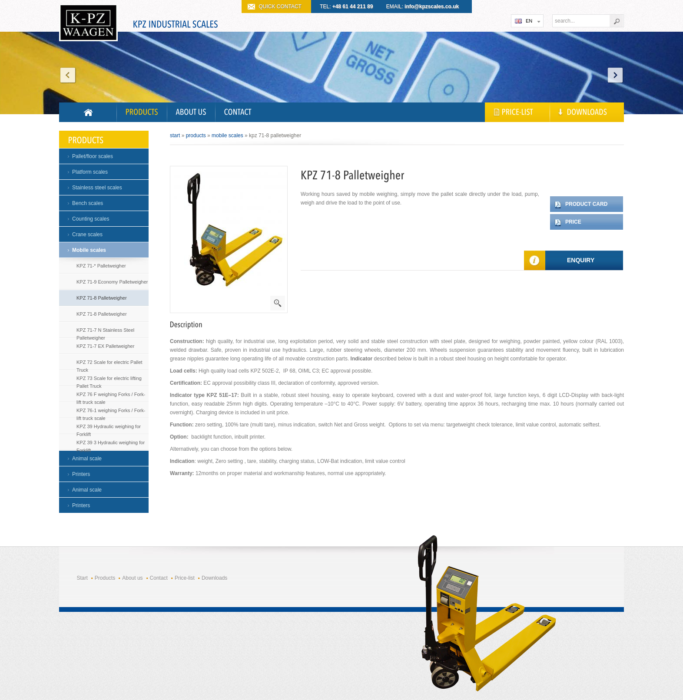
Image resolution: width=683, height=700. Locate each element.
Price (573, 222)
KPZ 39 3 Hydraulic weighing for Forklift (110, 444)
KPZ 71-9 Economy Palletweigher (112, 281)
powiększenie (277, 303)
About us (132, 578)
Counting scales (90, 219)
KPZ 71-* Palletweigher (101, 265)
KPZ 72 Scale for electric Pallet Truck (109, 364)
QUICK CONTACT (280, 6)
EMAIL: (422, 6)
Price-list (185, 578)
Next (615, 75)
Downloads (214, 578)
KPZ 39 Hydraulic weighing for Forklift (108, 428)
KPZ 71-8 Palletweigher (101, 297)
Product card (586, 204)
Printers (81, 474)
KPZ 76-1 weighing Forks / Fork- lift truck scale (110, 412)
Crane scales (87, 234)
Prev (67, 75)
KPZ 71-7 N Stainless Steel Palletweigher (105, 332)
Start (175, 135)
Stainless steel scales (97, 188)
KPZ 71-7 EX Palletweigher (105, 346)
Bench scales (87, 203)
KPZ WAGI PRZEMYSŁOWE (88, 24)
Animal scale (87, 459)
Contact (159, 578)
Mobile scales (89, 250)
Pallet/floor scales (92, 156)
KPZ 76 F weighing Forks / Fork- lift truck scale (110, 396)
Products (196, 135)
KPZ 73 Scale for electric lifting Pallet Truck (109, 380)
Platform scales (90, 172)
